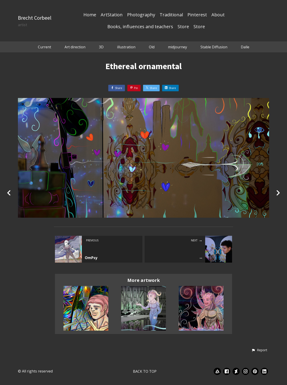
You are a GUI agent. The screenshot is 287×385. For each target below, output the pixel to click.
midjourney (177, 47)
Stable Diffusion (213, 47)
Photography (141, 15)
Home (89, 15)
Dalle (245, 47)
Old (151, 47)
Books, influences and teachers (140, 27)
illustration (126, 47)
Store (183, 27)
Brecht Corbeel (34, 17)
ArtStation (112, 15)
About (218, 15)
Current (44, 47)
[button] (259, 350)
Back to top (145, 371)
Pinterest (197, 15)
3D (101, 47)
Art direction (75, 47)
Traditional (171, 15)
